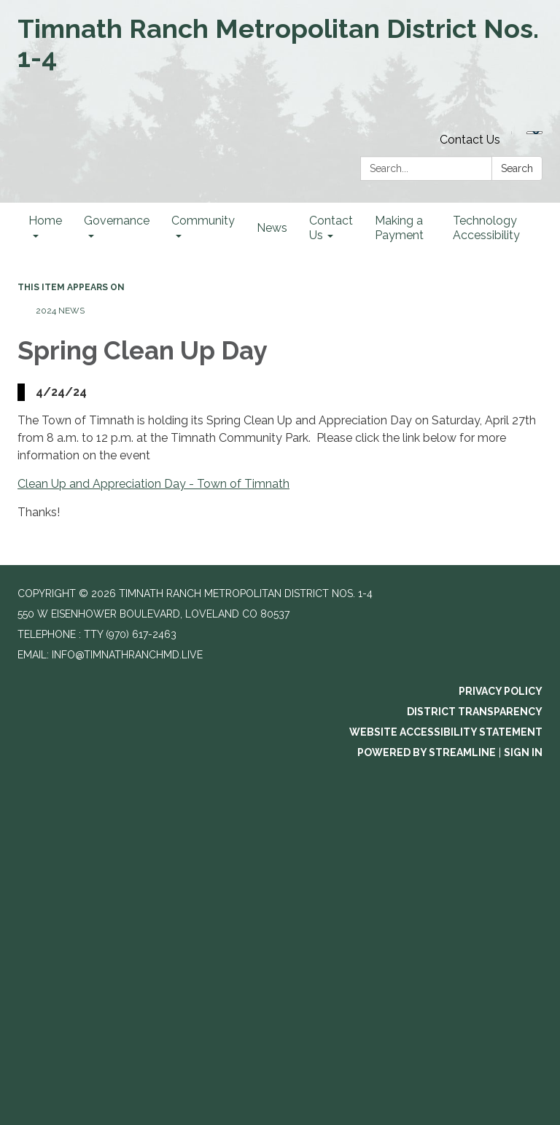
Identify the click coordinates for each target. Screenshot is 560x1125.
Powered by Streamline (426, 752)
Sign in (523, 752)
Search (517, 168)
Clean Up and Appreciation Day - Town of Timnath (153, 484)
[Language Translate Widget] (534, 132)
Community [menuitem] (203, 220)
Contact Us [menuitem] (331, 228)
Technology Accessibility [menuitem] (486, 228)
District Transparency (474, 711)
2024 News (60, 310)
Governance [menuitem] (116, 220)
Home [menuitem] (45, 220)
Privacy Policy (500, 691)
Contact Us (470, 140)
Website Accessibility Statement (445, 732)
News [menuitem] (272, 228)
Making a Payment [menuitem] (399, 228)
